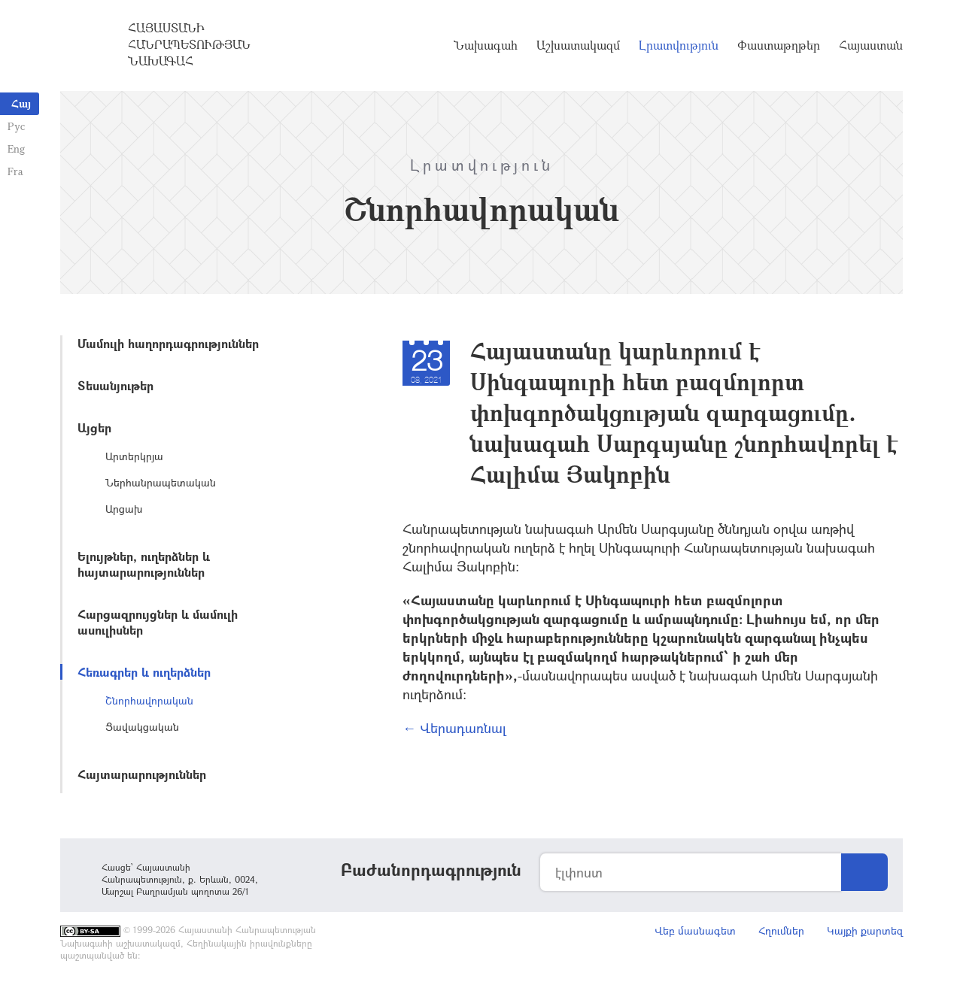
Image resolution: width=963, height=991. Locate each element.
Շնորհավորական (149, 700)
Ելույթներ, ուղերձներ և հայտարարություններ (143, 564)
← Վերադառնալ (454, 728)
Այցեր (94, 427)
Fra (15, 171)
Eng (16, 148)
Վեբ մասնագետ (695, 930)
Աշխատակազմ (578, 45)
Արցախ (123, 509)
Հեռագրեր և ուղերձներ (144, 672)
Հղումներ (781, 930)
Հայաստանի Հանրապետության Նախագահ (189, 44)
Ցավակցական (142, 727)
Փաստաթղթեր (778, 45)
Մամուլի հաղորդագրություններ (168, 343)
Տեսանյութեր (115, 385)
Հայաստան (871, 45)
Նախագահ (486, 45)
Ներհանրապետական (160, 482)
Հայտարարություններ (141, 774)
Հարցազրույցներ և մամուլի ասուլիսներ (157, 622)
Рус (16, 126)
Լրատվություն (678, 45)
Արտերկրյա (134, 456)
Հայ (21, 103)
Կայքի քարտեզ (865, 930)
